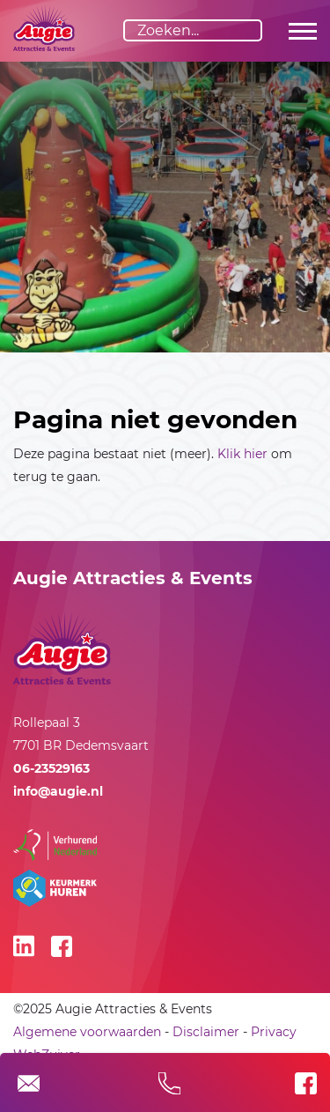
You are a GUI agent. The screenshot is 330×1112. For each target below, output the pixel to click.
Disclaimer (205, 1032)
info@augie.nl (58, 791)
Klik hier (242, 454)
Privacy (274, 1032)
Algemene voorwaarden (87, 1032)
